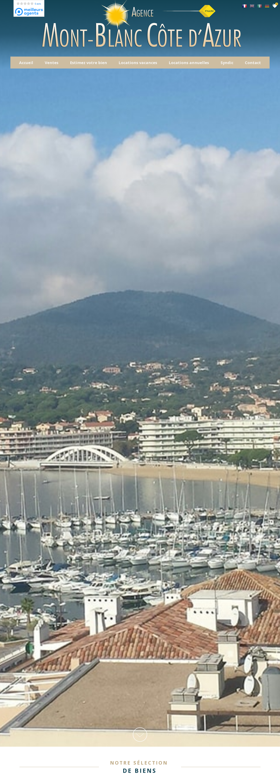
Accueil (26, 63)
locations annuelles (189, 63)
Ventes (51, 63)
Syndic (227, 63)
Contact (253, 63)
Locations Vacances (138, 63)
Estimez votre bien (88, 63)
